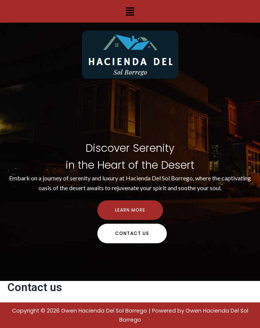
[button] (129, 11)
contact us (132, 233)
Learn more (130, 210)
